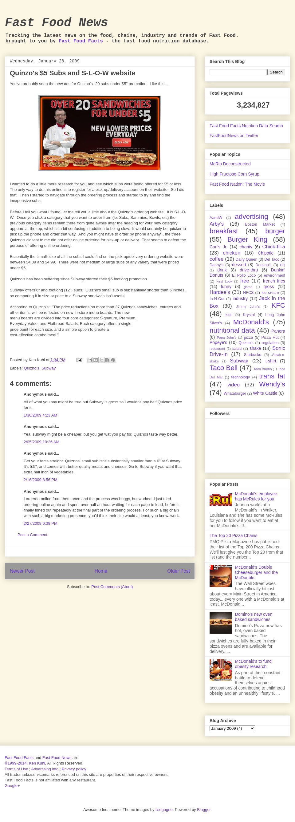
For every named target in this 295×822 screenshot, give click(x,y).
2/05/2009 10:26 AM (41, 442)
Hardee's (220, 292)
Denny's (216, 265)
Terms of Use (16, 769)
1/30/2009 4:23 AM (40, 415)
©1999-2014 (16, 763)
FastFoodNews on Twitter (234, 135)
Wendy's (272, 384)
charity (246, 246)
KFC (278, 305)
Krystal (249, 315)
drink (222, 269)
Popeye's (218, 342)
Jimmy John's (248, 306)
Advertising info (44, 769)
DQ (282, 265)
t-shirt (271, 360)
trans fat (272, 376)
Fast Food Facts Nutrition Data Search (246, 125)
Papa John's (226, 337)
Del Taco (271, 259)
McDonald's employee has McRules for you (256, 496)
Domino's (263, 265)
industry (240, 298)
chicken (231, 253)
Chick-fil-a (273, 247)
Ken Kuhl (37, 763)
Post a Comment (32, 534)
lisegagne (164, 809)
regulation (270, 343)
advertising (251, 216)
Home (101, 571)
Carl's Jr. (218, 246)
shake (255, 348)
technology (240, 377)
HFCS (248, 292)
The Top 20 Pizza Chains (233, 535)
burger (275, 231)
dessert (239, 264)
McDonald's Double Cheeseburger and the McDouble (256, 572)
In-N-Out (217, 299)
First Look (224, 281)
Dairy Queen (247, 259)
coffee (216, 259)
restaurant (217, 348)
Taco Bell (224, 368)
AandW (216, 217)
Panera (278, 331)
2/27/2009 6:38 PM (40, 523)
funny (226, 286)
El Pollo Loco (244, 275)
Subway (48, 368)
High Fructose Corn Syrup (234, 174)
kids (229, 315)
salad (237, 348)
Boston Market (260, 224)
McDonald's (251, 322)
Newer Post (22, 571)
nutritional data (232, 330)
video (233, 385)
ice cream (270, 292)
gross (268, 286)
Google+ (12, 785)
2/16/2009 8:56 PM (40, 479)
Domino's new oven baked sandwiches (254, 617)
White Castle (265, 393)
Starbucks (252, 355)
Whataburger (235, 393)
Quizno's (31, 368)
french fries (274, 281)
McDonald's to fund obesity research (253, 664)
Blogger (203, 809)
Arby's (217, 224)
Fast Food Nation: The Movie (237, 184)
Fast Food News (56, 23)
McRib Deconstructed (230, 163)
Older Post (178, 571)
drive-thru (249, 269)
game (248, 287)
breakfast (224, 231)
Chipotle (265, 253)
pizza (248, 337)
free (244, 281)
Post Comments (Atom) (112, 586)
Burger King (247, 239)
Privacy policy (74, 769)
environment (274, 275)
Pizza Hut (269, 337)
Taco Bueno (263, 369)
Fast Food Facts (81, 41)
